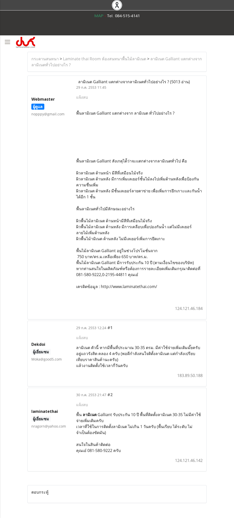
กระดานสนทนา (45, 59)
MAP (98, 16)
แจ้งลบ (82, 97)
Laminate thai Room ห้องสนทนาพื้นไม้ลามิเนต (104, 59)
